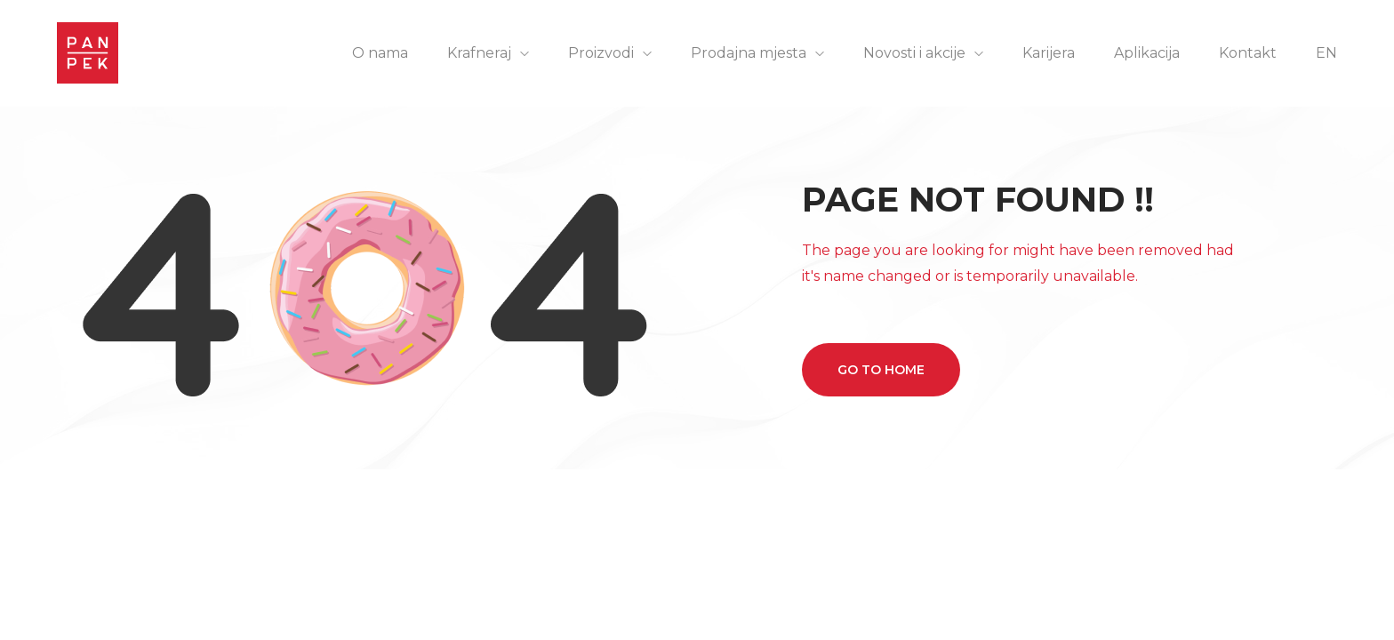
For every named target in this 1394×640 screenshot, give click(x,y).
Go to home (881, 370)
